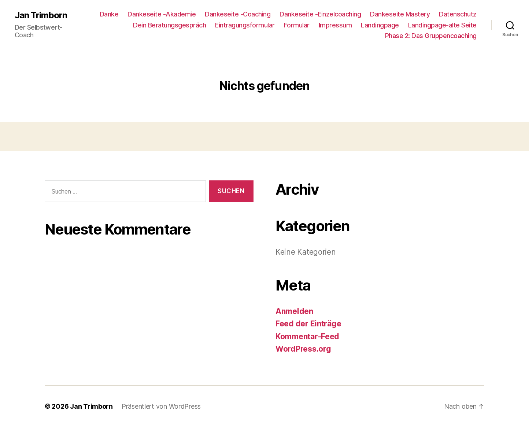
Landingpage (380, 25)
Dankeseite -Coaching (237, 14)
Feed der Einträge (308, 323)
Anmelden (294, 311)
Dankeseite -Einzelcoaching (320, 14)
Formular (297, 25)
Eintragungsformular (245, 25)
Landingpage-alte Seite (442, 25)
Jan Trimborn (41, 15)
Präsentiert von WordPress (161, 406)
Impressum (335, 25)
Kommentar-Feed (307, 336)
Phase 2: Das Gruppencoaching (431, 36)
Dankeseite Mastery (400, 14)
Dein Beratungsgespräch (169, 25)
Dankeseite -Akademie (161, 14)
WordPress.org (303, 348)
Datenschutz (458, 14)
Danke (109, 14)
